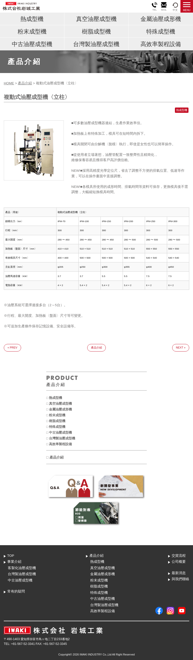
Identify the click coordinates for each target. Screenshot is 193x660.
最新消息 (179, 573)
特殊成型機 (160, 31)
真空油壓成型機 (96, 19)
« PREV (12, 347)
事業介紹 (14, 562)
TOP (10, 556)
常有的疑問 (16, 591)
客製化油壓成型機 (22, 568)
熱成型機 (31, 19)
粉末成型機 (32, 31)
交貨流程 (179, 556)
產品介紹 (25, 83)
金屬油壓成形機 (160, 19)
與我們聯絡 (180, 579)
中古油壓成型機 (32, 44)
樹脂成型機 (96, 31)
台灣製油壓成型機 (96, 44)
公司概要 (179, 562)
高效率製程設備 (160, 44)
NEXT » (180, 347)
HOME (9, 83)
